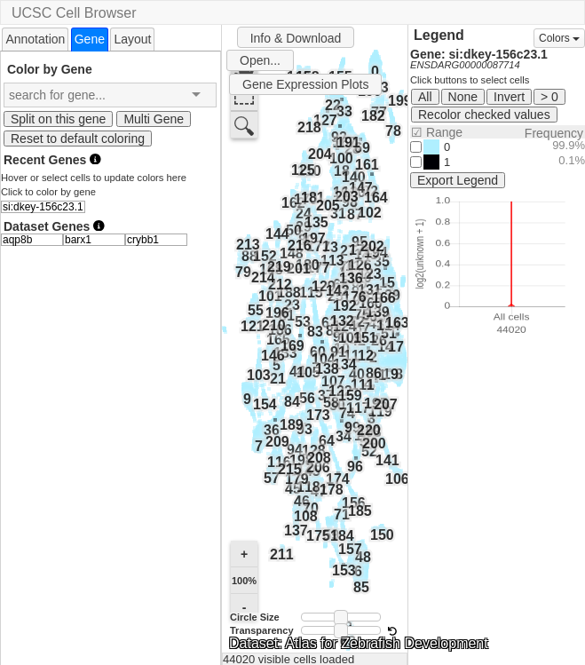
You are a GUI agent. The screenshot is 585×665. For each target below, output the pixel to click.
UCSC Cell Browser (74, 12)
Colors (559, 38)
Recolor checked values (484, 114)
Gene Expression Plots (305, 84)
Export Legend (457, 180)
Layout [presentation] (132, 39)
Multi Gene (153, 119)
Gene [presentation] (90, 39)
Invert (509, 97)
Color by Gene (49, 68)
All (425, 97)
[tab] (35, 39)
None (463, 97)
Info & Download (296, 38)
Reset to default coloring (78, 138)
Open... (260, 60)
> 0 (549, 97)
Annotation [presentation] (35, 39)
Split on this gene (58, 119)
